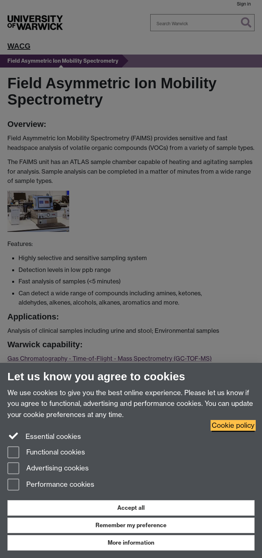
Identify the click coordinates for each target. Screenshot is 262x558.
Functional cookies (46, 453)
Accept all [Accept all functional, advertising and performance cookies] (131, 507)
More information (131, 542)
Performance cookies (50, 485)
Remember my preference (131, 525)
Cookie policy (233, 425)
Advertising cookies (48, 469)
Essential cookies (44, 436)
